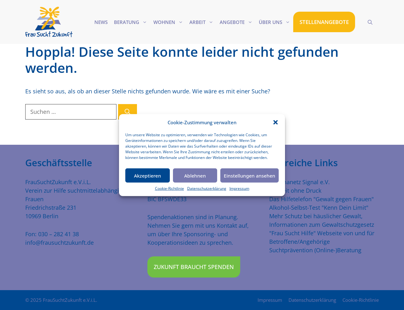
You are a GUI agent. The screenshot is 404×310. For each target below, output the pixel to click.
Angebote (238, 22)
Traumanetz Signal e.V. (299, 182)
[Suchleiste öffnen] (370, 22)
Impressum (239, 188)
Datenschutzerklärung (206, 188)
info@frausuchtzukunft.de (59, 242)
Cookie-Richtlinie (169, 188)
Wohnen (169, 22)
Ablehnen (195, 175)
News (101, 22)
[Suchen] (127, 112)
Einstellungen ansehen (249, 175)
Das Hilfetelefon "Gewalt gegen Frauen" (321, 199)
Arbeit (203, 22)
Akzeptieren (147, 175)
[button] (275, 122)
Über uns (276, 22)
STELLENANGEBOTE (324, 22)
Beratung (132, 22)
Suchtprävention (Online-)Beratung (315, 250)
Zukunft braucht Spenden (194, 267)
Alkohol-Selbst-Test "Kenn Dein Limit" (318, 207)
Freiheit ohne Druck (295, 190)
